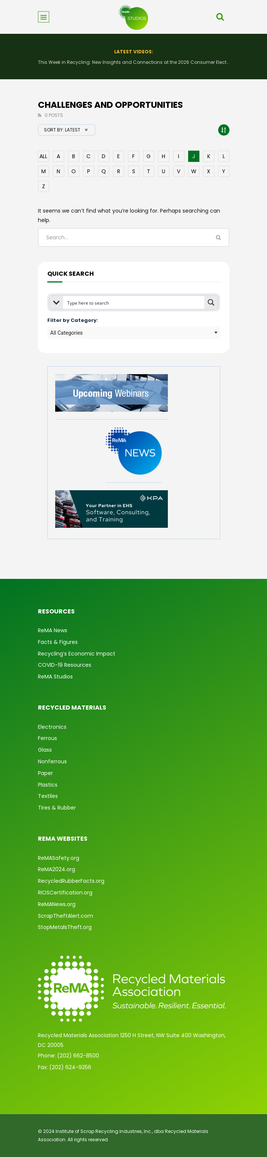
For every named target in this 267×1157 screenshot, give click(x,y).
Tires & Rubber (57, 807)
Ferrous (47, 738)
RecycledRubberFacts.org (71, 881)
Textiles (48, 796)
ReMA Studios (55, 676)
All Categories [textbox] (66, 333)
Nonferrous (52, 761)
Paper (45, 773)
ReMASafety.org (58, 858)
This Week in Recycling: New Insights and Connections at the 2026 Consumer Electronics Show (133, 62)
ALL (43, 156)
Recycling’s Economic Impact (76, 653)
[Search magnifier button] (211, 302)
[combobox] (133, 332)
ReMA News (52, 630)
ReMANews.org (56, 904)
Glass (45, 750)
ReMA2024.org (56, 869)
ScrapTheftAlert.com (65, 916)
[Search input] (134, 302)
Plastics (47, 784)
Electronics (52, 727)
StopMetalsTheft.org (65, 927)
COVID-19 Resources (64, 665)
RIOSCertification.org (65, 892)
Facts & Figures (58, 642)
